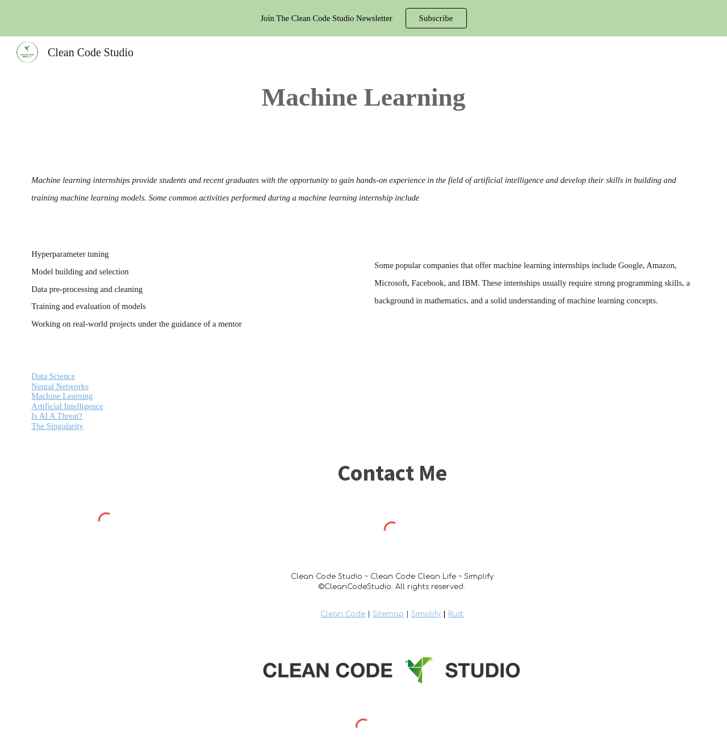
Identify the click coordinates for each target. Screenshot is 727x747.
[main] (363, 97)
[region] (363, 18)
